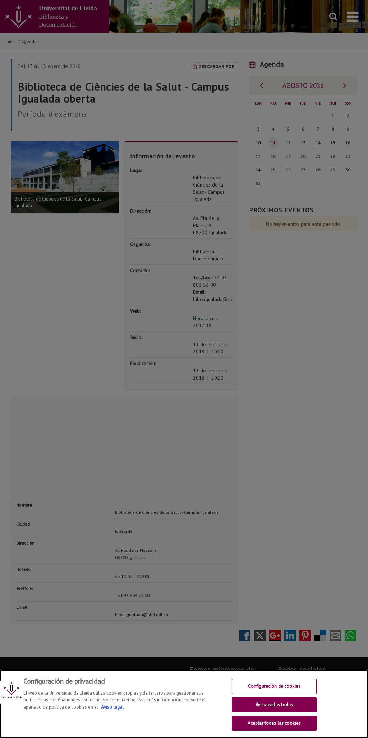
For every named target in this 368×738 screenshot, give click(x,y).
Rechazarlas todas (274, 705)
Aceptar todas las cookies (274, 723)
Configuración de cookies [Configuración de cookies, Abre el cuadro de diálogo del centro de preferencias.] (274, 686)
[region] (184, 704)
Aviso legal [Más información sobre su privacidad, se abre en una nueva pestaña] (112, 707)
